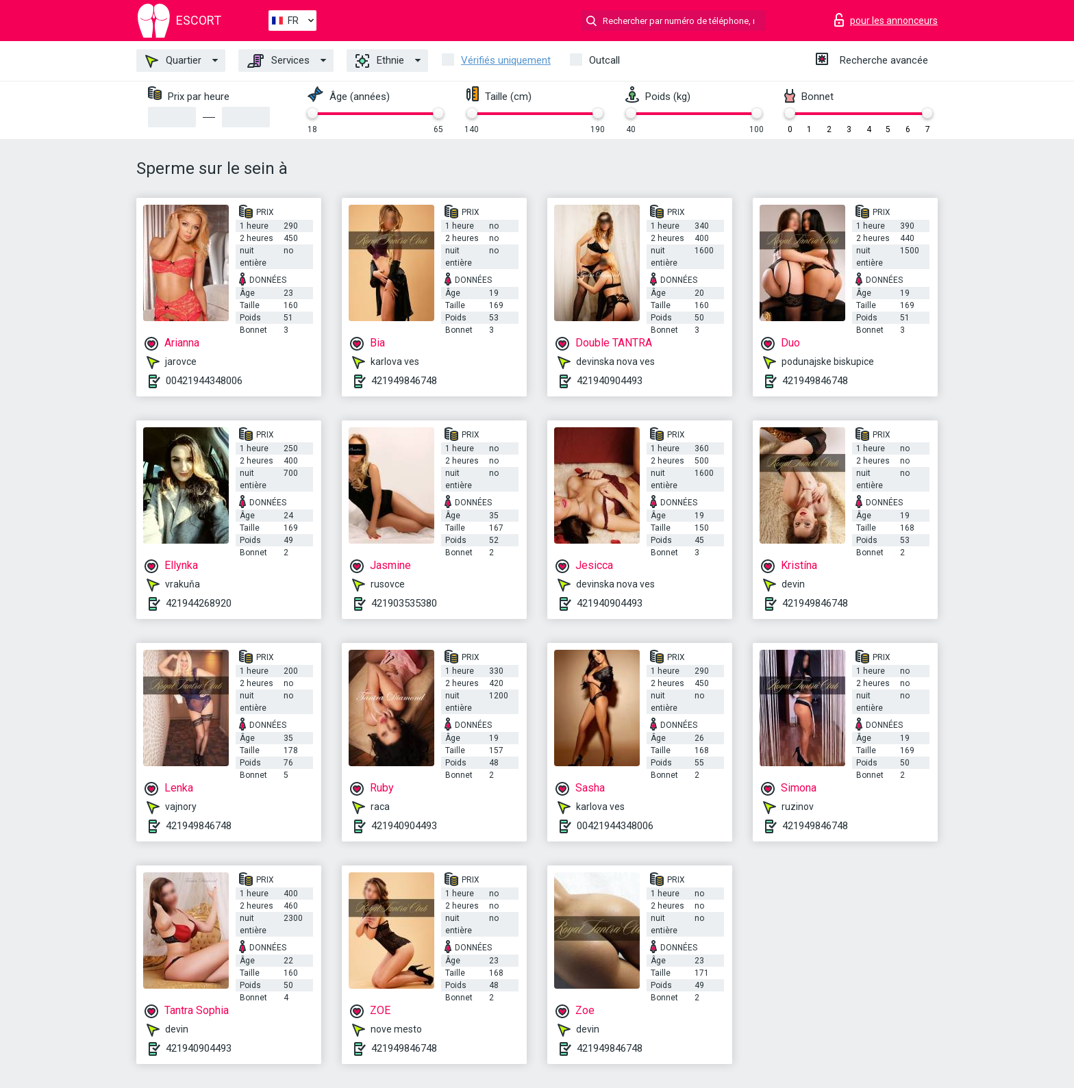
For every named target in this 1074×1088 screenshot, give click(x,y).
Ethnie (379, 61)
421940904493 (609, 381)
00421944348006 (204, 381)
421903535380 (404, 603)
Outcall (604, 60)
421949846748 (404, 381)
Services (278, 61)
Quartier (173, 61)
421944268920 (199, 603)
